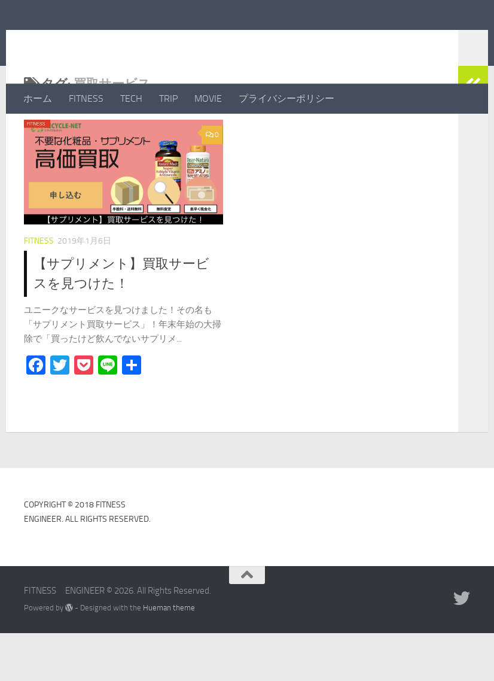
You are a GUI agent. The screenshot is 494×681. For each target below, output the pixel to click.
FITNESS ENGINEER (136, 41)
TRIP (168, 98)
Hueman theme (169, 655)
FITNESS (86, 98)
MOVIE (208, 98)
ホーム (37, 98)
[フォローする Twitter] (461, 646)
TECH (131, 98)
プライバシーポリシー (286, 98)
